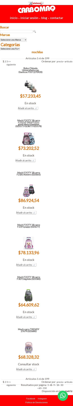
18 (57, 385)
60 (40, 388)
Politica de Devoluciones (36, 402)
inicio (13, 18)
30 (62, 385)
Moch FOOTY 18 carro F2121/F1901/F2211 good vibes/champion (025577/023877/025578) (28, 123)
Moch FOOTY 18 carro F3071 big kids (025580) (28, 278)
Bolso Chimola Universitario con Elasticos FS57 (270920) (30, 70)
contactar (56, 18)
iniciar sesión (29, 18)
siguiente (11, 64)
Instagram (42, 399)
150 (45, 388)
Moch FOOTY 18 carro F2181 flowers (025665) (29, 173)
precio (60, 61)
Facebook (30, 399)
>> (9, 61)
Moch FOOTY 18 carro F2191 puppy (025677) (28, 225)
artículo (68, 61)
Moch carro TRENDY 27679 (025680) (28, 330)
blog (44, 18)
